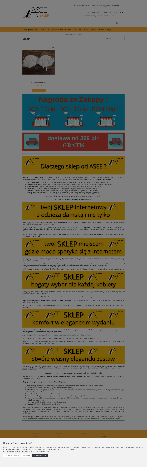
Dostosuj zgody (26, 455)
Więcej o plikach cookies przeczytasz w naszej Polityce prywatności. (26, 451)
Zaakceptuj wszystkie (40, 455)
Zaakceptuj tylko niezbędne (11, 455)
